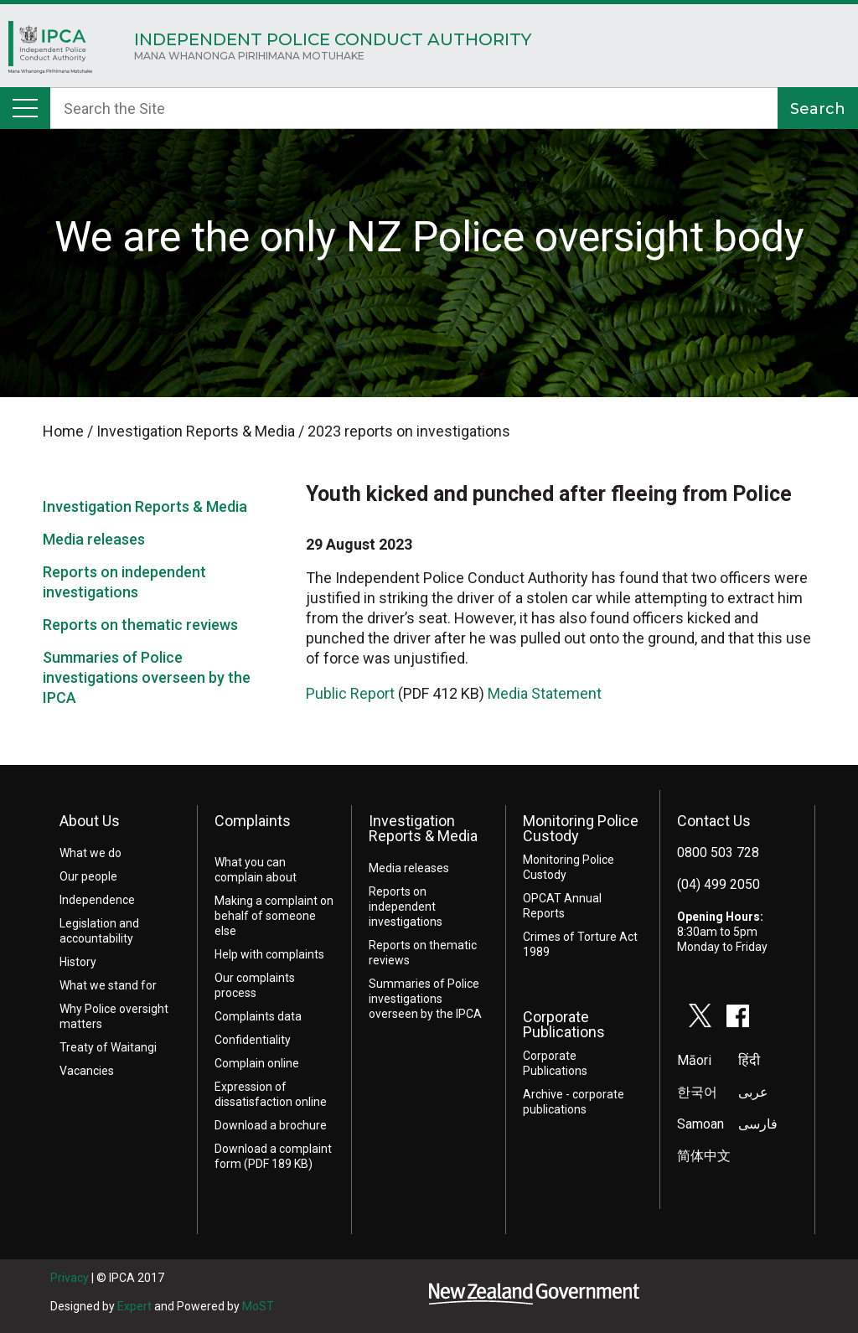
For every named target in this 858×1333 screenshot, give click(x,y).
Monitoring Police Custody (580, 828)
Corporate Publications (564, 1024)
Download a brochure (270, 1125)
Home (50, 51)
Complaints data (258, 1016)
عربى (753, 1092)
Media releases (94, 539)
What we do (90, 853)
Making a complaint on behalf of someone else (273, 916)
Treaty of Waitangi (108, 1047)
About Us (89, 820)
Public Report (350, 693)
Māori (694, 1060)
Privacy (69, 1277)
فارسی (758, 1124)
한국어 (697, 1092)
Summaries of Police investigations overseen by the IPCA (147, 677)
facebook (738, 1015)
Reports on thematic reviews (140, 624)
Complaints (252, 820)
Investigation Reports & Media (145, 506)
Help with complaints (269, 954)
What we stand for (108, 985)
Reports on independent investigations (405, 906)
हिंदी (749, 1060)
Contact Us (714, 820)
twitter (700, 1015)
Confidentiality (252, 1039)
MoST (258, 1306)
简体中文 (704, 1156)
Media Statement (546, 693)
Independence (97, 900)
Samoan (700, 1124)
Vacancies (86, 1070)
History (77, 962)
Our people (88, 876)
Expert (134, 1306)
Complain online (256, 1063)
